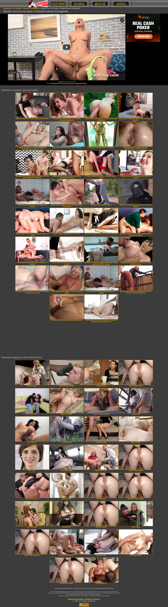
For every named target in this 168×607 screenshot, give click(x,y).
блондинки (54, 83)
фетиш (61, 83)
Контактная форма (76, 599)
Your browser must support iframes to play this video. (66, 47)
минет (84, 83)
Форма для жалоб (92, 599)
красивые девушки (75, 83)
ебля (66, 83)
